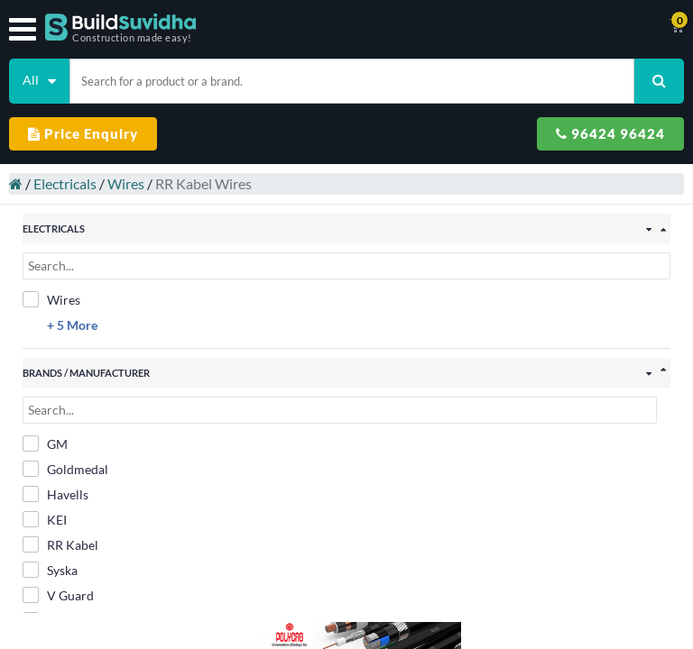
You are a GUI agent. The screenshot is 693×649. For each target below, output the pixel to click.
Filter (346, 625)
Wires (116, 174)
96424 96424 (610, 133)
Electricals (56, 174)
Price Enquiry (83, 133)
